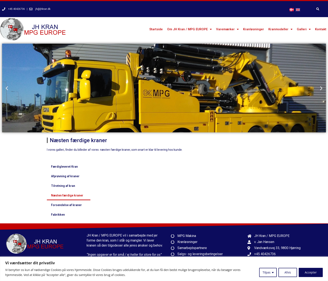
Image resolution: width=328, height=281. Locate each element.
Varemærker (227, 29)
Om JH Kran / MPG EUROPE (189, 29)
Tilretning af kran (63, 185)
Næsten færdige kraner (67, 195)
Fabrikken (58, 214)
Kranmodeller (280, 29)
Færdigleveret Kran (64, 166)
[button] (6, 88)
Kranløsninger (253, 29)
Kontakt (320, 29)
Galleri (304, 29)
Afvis (287, 272)
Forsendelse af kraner (66, 205)
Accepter (311, 272)
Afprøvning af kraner (65, 176)
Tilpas (266, 272)
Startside (156, 29)
